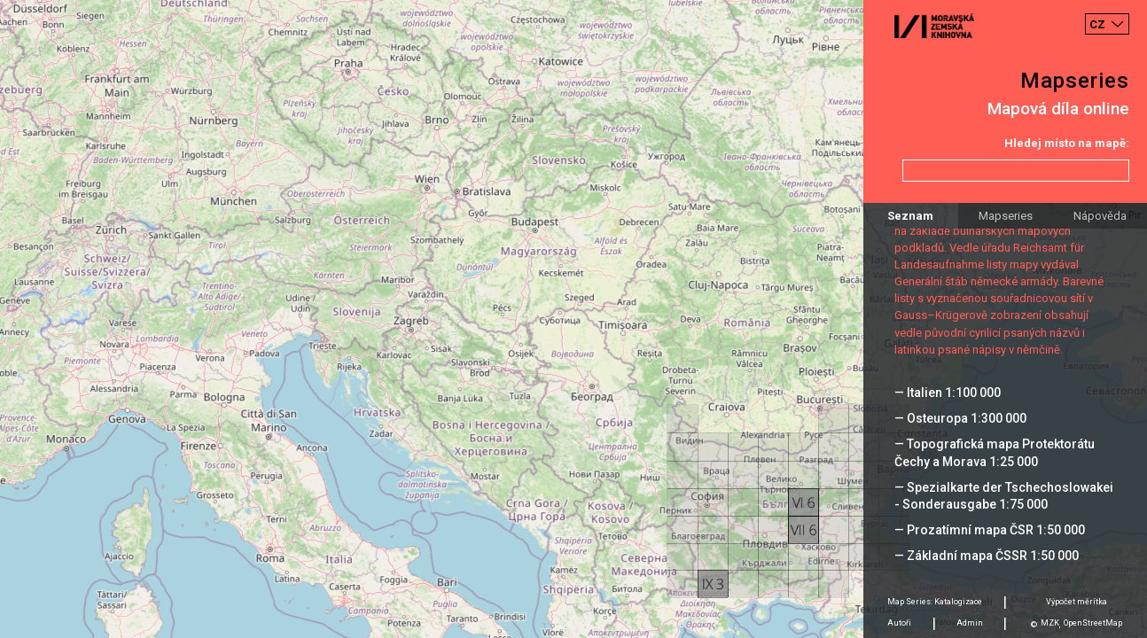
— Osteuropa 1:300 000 (960, 418)
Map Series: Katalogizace (934, 601)
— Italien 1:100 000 (947, 392)
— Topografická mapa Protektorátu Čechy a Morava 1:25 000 (994, 452)
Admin (969, 623)
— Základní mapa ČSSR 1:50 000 (986, 556)
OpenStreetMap (1093, 623)
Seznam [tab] (910, 215)
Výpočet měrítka (1076, 601)
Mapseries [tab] (1006, 215)
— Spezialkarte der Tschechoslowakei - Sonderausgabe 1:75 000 (1003, 495)
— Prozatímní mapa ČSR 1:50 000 (989, 530)
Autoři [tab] (899, 623)
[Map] (573, 319)
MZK (1050, 623)
